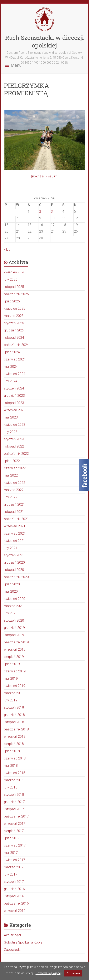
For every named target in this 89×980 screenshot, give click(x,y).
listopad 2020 (14, 570)
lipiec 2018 (12, 751)
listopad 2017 (14, 809)
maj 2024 (11, 367)
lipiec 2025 (12, 301)
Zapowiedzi (12, 950)
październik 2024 (16, 345)
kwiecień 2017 (14, 860)
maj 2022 (11, 475)
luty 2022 (10, 497)
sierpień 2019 (14, 657)
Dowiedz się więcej (48, 973)
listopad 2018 (14, 722)
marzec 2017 (14, 867)
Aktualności (12, 935)
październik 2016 (16, 903)
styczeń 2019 (14, 708)
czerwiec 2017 (15, 845)
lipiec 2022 (12, 461)
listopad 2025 (14, 287)
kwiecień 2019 (14, 686)
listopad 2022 (14, 446)
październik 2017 (16, 816)
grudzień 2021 (14, 504)
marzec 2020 (14, 606)
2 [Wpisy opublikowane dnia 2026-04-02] (40, 211)
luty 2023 (10, 432)
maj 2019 (11, 678)
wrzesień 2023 (14, 410)
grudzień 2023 (14, 396)
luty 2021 (10, 548)
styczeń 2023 (14, 439)
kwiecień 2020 (14, 599)
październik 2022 (16, 454)
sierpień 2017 (14, 831)
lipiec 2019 (12, 664)
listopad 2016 (14, 896)
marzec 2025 (14, 316)
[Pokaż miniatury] (44, 176)
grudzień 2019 (14, 628)
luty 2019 (10, 700)
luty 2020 (10, 613)
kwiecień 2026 (14, 272)
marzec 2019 (14, 693)
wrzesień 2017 (14, 824)
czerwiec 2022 (15, 468)
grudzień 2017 (14, 802)
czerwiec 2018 (15, 758)
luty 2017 (10, 874)
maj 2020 (11, 591)
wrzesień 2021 (14, 526)
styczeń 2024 (14, 388)
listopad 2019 (14, 635)
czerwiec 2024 (15, 359)
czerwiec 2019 (15, 671)
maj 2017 (11, 853)
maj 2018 (11, 766)
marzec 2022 (14, 490)
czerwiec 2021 (15, 533)
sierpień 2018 (14, 744)
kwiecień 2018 (14, 773)
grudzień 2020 (14, 562)
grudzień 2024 (14, 330)
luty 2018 (10, 787)
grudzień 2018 (14, 715)
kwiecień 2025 (14, 308)
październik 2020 (16, 577)
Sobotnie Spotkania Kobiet (23, 942)
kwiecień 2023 (14, 425)
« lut (7, 249)
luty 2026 (10, 279)
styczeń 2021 (14, 555)
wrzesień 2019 (14, 649)
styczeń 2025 (14, 323)
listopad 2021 (14, 512)
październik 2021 (16, 519)
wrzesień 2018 (14, 737)
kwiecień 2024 (14, 374)
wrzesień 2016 (14, 911)
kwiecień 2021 (14, 541)
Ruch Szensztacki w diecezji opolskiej (44, 41)
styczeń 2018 (14, 795)
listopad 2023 (14, 403)
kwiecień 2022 (14, 483)
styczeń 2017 (14, 882)
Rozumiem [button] (73, 973)
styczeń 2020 (14, 620)
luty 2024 (10, 381)
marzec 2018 (14, 780)
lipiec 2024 (12, 352)
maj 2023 (11, 417)
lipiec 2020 (12, 584)
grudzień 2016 (14, 889)
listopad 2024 (14, 338)
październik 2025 (16, 294)
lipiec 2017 (12, 838)
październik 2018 (16, 729)
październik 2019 (16, 642)
